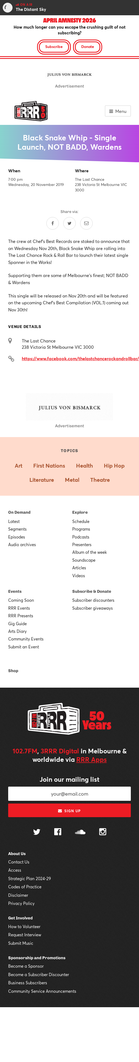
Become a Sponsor (26, 966)
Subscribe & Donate (91, 591)
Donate (87, 46)
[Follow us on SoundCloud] (80, 832)
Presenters (82, 544)
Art (18, 465)
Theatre (100, 479)
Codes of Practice (24, 886)
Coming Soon (21, 600)
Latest (14, 521)
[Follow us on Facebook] (57, 832)
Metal (72, 479)
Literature (41, 479)
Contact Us (18, 862)
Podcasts (80, 537)
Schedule (80, 521)
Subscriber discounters (93, 600)
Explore (80, 512)
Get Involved (20, 918)
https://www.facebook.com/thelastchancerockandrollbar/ (80, 358)
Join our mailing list (69, 779)
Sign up (69, 810)
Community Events (26, 639)
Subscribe (54, 46)
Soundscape (83, 560)
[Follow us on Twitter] (37, 832)
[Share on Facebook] (52, 223)
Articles (79, 567)
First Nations (49, 465)
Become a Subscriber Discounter (38, 974)
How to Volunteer (24, 926)
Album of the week (89, 552)
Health (84, 465)
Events (15, 591)
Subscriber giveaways (92, 608)
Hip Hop (114, 465)
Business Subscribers (27, 982)
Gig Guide (17, 623)
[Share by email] (86, 223)
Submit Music (20, 943)
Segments (17, 529)
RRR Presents (20, 615)
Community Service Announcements (42, 991)
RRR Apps (91, 759)
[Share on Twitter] (69, 223)
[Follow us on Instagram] (102, 832)
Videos (78, 575)
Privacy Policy (21, 903)
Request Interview (24, 934)
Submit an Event (23, 646)
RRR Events (19, 608)
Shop (13, 670)
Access (14, 870)
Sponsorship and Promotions (36, 957)
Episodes (16, 537)
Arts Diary (17, 631)
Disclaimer (18, 895)
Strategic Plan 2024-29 (29, 878)
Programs (81, 529)
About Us (17, 853)
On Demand (19, 512)
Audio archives (22, 544)
